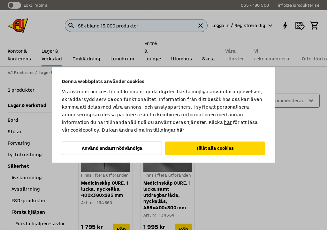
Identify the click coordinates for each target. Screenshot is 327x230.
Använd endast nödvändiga (112, 148)
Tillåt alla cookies (215, 148)
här (228, 122)
